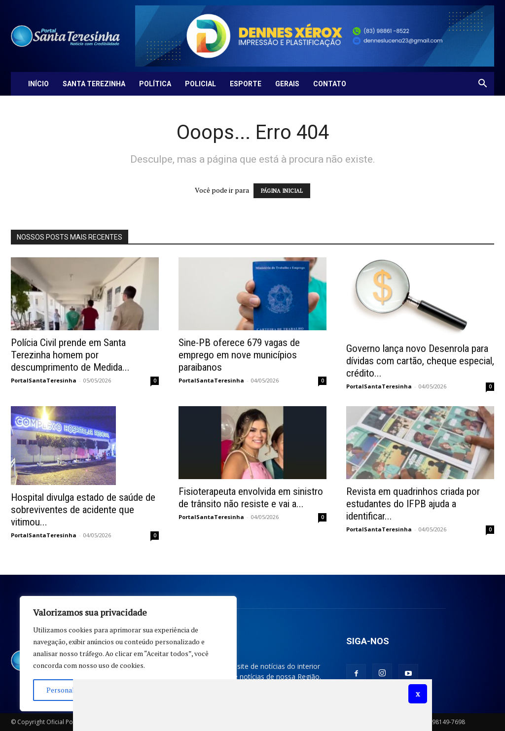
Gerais (287, 84)
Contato (329, 84)
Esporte (245, 84)
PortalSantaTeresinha (43, 380)
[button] (482, 84)
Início (38, 84)
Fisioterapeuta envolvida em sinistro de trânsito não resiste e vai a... (251, 498)
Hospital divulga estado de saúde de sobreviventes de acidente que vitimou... (83, 509)
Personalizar (66, 690)
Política (155, 84)
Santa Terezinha (94, 84)
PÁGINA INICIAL (282, 190)
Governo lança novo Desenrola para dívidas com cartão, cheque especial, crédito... (420, 361)
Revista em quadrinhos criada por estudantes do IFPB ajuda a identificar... (413, 504)
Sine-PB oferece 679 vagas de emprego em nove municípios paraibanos (239, 355)
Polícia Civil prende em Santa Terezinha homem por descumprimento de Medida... (70, 355)
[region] (128, 653)
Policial (200, 84)
